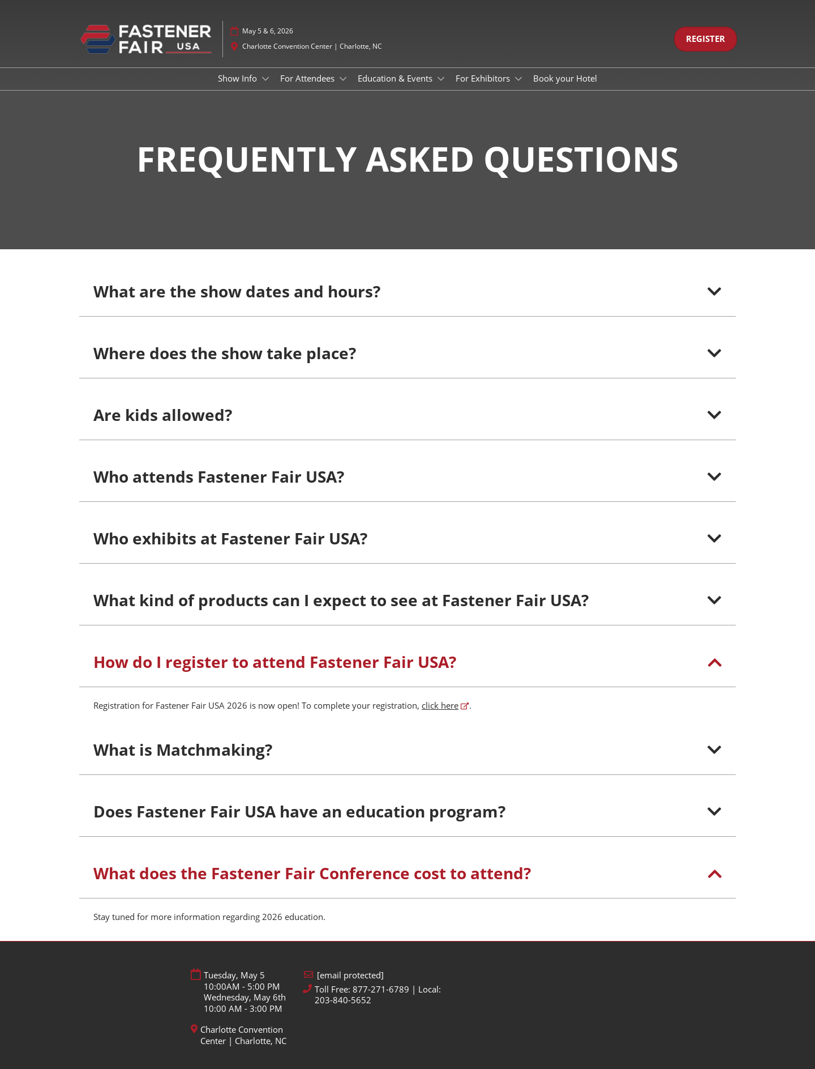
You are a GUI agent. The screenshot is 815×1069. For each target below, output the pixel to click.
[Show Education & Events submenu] (440, 79)
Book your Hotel (565, 78)
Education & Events (396, 78)
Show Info (238, 78)
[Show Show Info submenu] (265, 79)
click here (440, 705)
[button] (705, 39)
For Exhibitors (484, 78)
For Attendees (308, 78)
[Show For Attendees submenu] (343, 79)
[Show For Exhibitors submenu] (518, 79)
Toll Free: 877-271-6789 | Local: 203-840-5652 (378, 995)
